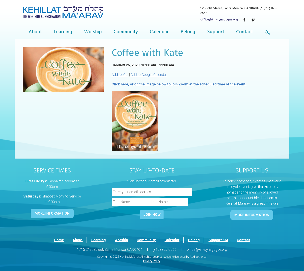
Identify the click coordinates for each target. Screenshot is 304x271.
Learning (63, 32)
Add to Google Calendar (149, 75)
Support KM (218, 240)
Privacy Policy (151, 261)
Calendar (159, 32)
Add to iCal (120, 75)
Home (59, 240)
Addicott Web (198, 256)
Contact (244, 32)
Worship (93, 32)
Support (215, 32)
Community (126, 32)
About (35, 32)
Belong (188, 32)
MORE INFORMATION (52, 213)
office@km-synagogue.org (219, 20)
